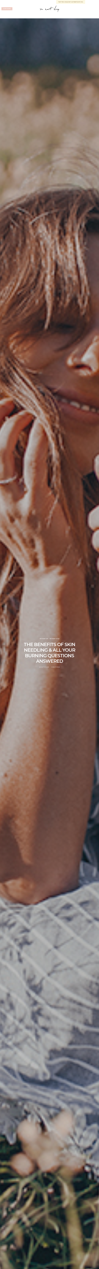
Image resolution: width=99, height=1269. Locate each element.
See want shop (21, 16)
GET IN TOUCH (16, 2)
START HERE (5, 2)
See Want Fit (48, 16)
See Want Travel (77, 16)
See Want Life (35, 16)
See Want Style (62, 16)
